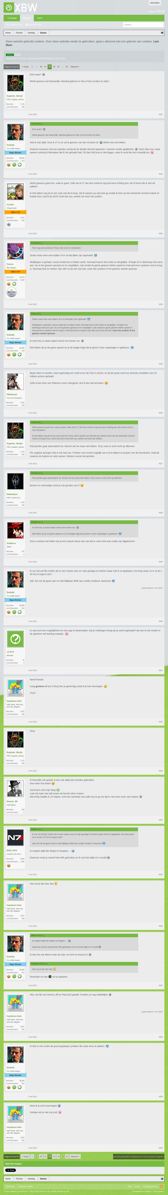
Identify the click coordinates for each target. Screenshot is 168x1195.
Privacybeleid (158, 1191)
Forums (27, 18)
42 (50, 67)
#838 (161, 1037)
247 (23, 551)
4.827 (22, 711)
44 (58, 67)
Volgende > (74, 67)
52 (67, 67)
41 (45, 67)
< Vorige (25, 67)
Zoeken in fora (16, 24)
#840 (161, 1148)
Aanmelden (154, 3)
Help (130, 1186)
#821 (161, 114)
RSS (161, 1186)
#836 (161, 926)
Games (23, 58)
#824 (161, 304)
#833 (161, 771)
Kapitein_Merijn (15, 96)
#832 (161, 722)
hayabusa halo (14, 701)
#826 (161, 413)
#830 (161, 621)
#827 (161, 464)
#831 (161, 670)
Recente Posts (35, 24)
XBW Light (10, 1186)
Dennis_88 (12, 801)
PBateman (12, 394)
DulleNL (11, 145)
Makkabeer (12, 494)
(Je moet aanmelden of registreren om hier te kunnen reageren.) (138, 1157)
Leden (39, 18)
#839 (161, 1097)
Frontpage (12, 18)
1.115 (22, 104)
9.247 (22, 218)
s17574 (10, 652)
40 (41, 67)
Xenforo (30, 1186)
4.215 (22, 403)
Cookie (10, 204)
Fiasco (10, 264)
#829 (161, 562)
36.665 (21, 158)
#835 (161, 874)
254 (23, 810)
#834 (161, 820)
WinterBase (46, 58)
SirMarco (11, 543)
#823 (161, 234)
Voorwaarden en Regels (141, 1191)
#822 (161, 174)
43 (54, 67)
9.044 (22, 859)
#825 (161, 364)
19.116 (21, 277)
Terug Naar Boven (150, 1186)
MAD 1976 (12, 850)
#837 (161, 985)
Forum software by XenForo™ (27, 1191)
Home (137, 1186)
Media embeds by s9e (60, 1191)
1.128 (22, 502)
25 (23, 660)
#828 (161, 513)
